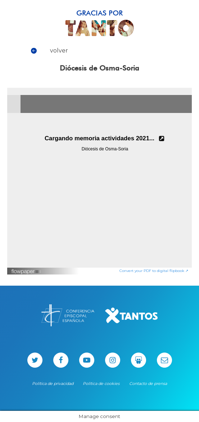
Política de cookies (101, 383)
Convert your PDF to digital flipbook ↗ (153, 270)
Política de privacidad (52, 383)
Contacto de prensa (148, 383)
